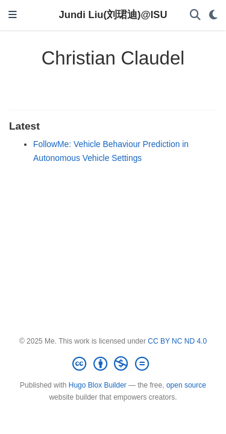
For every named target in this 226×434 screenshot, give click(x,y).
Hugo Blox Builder (98, 385)
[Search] (195, 15)
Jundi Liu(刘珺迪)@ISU (113, 14)
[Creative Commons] (112, 364)
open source (186, 385)
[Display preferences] (213, 15)
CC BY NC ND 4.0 (177, 341)
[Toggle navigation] (12, 15)
